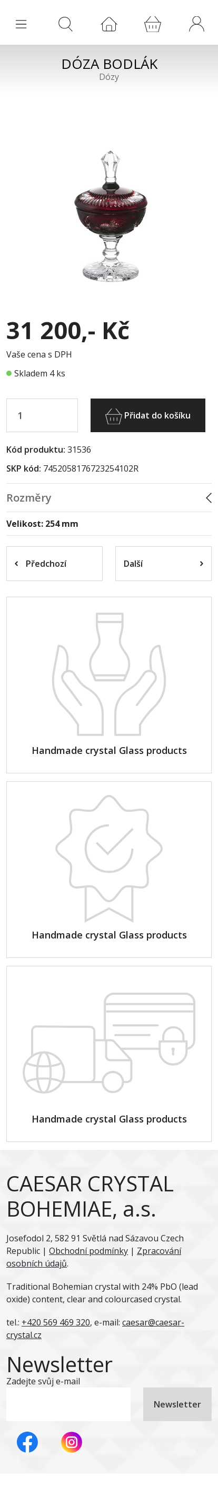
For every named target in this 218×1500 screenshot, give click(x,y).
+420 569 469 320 (56, 1322)
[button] (196, 23)
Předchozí (40, 563)
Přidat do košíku (148, 416)
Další (163, 563)
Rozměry (29, 498)
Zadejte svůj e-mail (43, 1381)
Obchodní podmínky (88, 1251)
